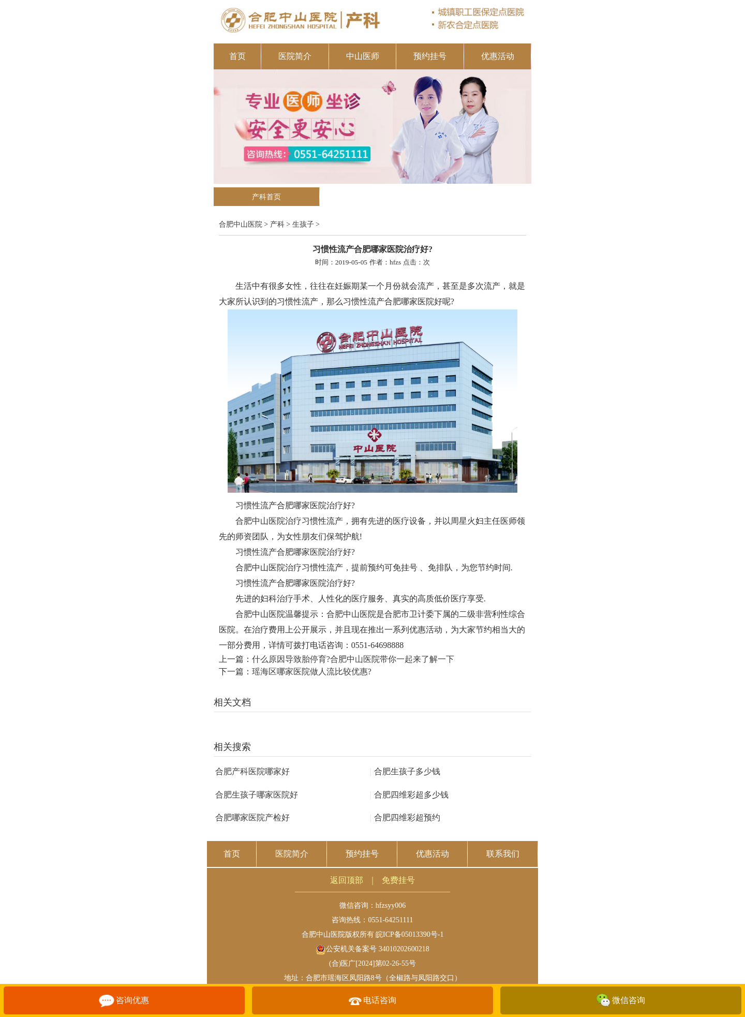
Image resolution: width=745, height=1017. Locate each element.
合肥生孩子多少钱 (405, 771)
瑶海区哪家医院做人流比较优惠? (311, 671)
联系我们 (502, 853)
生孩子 (303, 224)
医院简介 (294, 56)
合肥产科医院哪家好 (252, 771)
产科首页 (266, 197)
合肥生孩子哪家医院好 (256, 794)
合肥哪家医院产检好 (252, 817)
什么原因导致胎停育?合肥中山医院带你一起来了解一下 (353, 659)
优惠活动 (497, 56)
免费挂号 (398, 880)
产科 (277, 224)
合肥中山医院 (240, 224)
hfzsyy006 (391, 905)
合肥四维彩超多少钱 (409, 794)
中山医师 (362, 56)
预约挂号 (429, 56)
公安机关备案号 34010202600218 (372, 949)
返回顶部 (346, 880)
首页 (237, 56)
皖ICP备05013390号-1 (409, 934)
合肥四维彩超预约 (405, 817)
